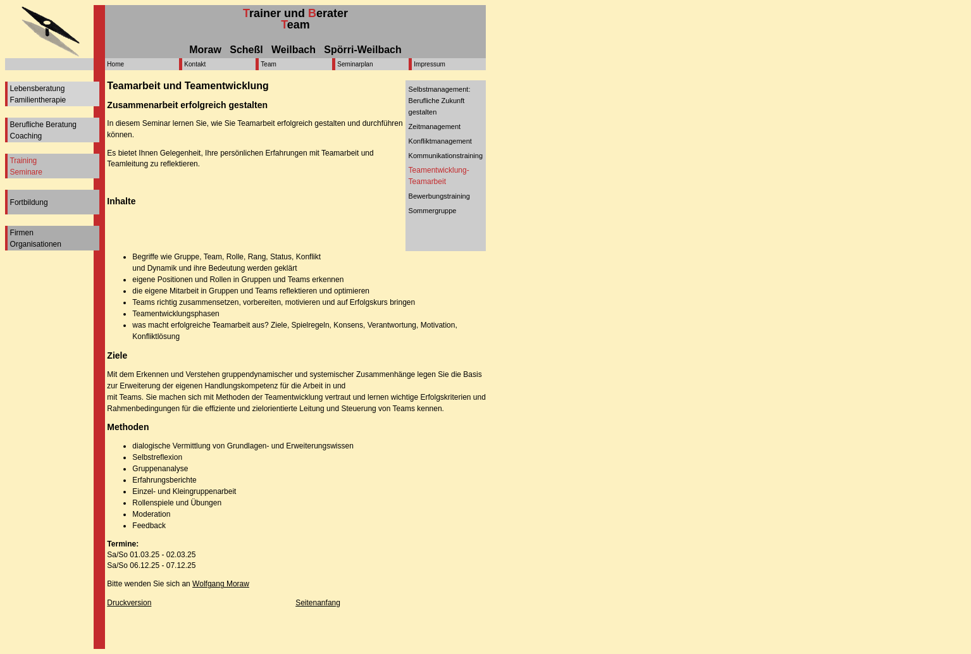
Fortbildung (29, 202)
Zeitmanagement (435, 126)
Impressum (429, 64)
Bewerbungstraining (439, 196)
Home (115, 64)
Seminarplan (355, 64)
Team (268, 64)
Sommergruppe (433, 210)
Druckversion (129, 602)
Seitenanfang (317, 602)
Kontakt (195, 64)
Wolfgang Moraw (220, 583)
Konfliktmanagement (440, 141)
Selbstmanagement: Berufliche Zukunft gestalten (440, 100)
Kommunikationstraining (446, 155)
